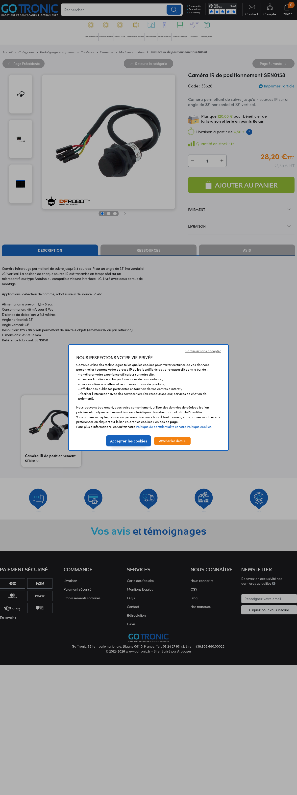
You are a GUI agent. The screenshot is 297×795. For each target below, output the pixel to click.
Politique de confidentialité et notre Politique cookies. (174, 426)
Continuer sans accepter (203, 351)
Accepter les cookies (128, 440)
